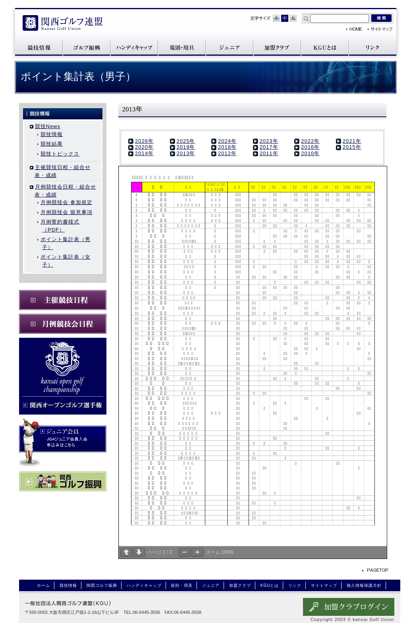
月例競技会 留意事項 (67, 212)
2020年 (144, 147)
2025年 (186, 141)
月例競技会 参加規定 (67, 202)
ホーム (43, 585)
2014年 (144, 153)
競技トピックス (60, 154)
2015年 (352, 147)
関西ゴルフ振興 (86, 47)
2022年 (310, 141)
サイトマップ (380, 29)
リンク (372, 47)
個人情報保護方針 (364, 585)
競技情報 (39, 47)
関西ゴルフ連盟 (63, 23)
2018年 (227, 147)
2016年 (310, 147)
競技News (48, 126)
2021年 (352, 141)
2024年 (227, 141)
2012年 (227, 153)
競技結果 (52, 144)
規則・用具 (182, 47)
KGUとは (325, 47)
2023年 (269, 141)
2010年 (310, 153)
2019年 (186, 147)
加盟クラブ (277, 47)
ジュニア (229, 47)
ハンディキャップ (134, 47)
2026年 (144, 141)
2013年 (186, 153)
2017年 (269, 147)
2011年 (269, 153)
